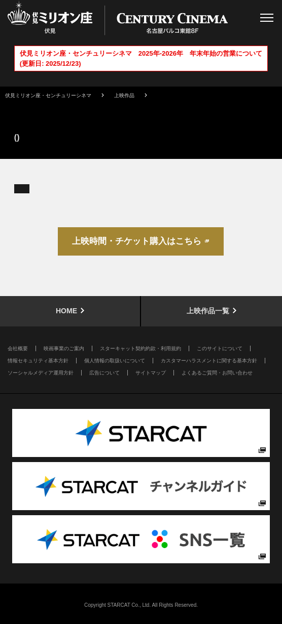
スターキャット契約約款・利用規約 (140, 348)
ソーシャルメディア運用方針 (41, 373)
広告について (104, 373)
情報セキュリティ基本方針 (38, 360)
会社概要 (18, 348)
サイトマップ (150, 373)
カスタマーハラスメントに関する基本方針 (209, 360)
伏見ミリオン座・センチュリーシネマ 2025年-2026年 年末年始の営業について (141, 53)
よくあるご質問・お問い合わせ (217, 373)
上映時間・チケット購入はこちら (136, 241)
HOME (66, 311)
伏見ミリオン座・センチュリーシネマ (48, 95)
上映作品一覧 (208, 311)
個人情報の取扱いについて (114, 360)
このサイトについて (219, 348)
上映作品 (124, 95)
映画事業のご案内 (64, 348)
